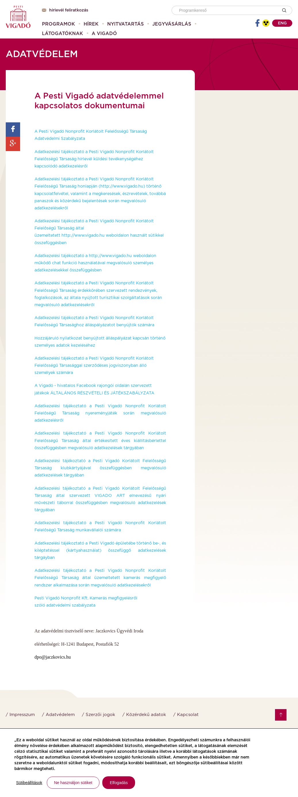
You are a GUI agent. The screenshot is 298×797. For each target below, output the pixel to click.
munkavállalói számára (97, 530)
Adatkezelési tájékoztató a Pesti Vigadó (74, 543)
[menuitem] (58, 24)
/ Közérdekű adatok (144, 715)
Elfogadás (119, 782)
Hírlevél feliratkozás (65, 10)
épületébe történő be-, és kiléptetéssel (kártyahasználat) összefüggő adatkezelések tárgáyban (100, 550)
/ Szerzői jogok (98, 715)
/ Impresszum (20, 715)
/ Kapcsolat (186, 715)
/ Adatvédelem (58, 715)
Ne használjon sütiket (73, 782)
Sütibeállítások (29, 782)
